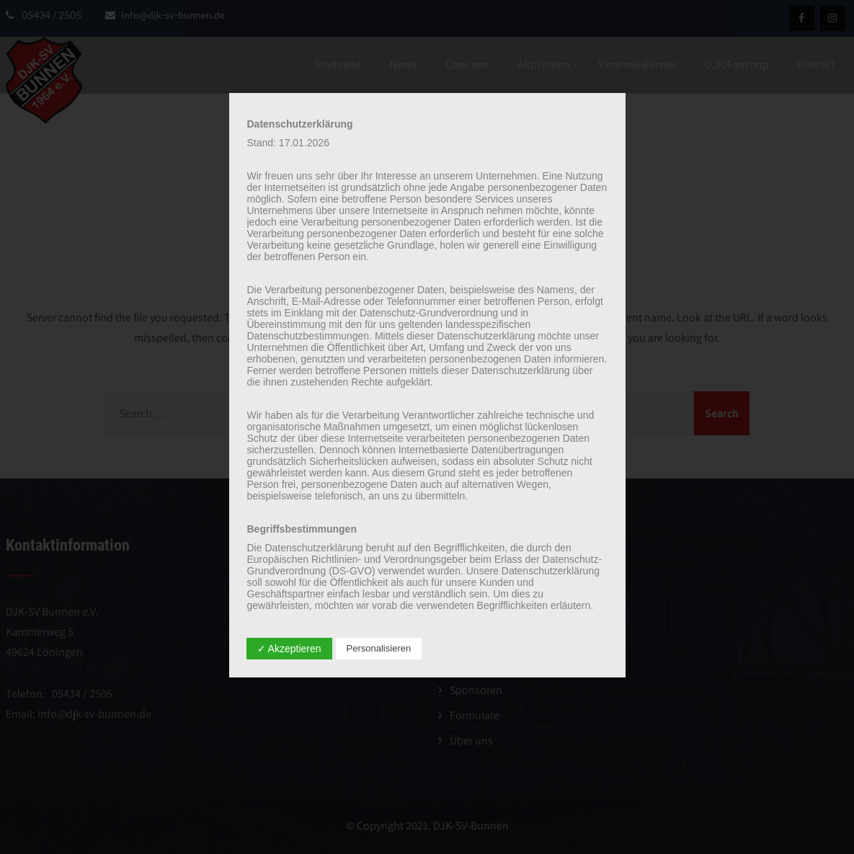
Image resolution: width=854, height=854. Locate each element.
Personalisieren (379, 648)
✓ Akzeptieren (289, 648)
